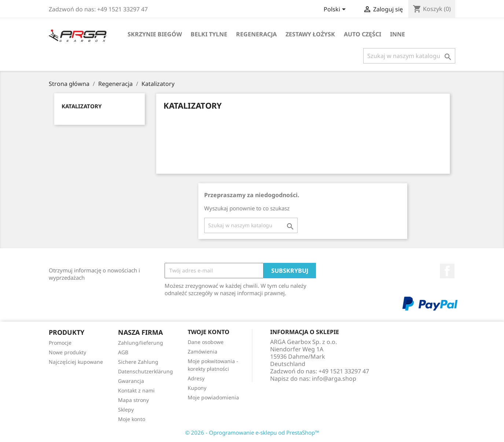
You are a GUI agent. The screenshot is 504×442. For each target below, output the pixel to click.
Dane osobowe (206, 341)
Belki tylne (209, 34)
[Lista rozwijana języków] (336, 10)
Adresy (196, 378)
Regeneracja (256, 34)
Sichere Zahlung (138, 361)
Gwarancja (131, 380)
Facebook (447, 271)
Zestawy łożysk (310, 34)
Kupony (197, 387)
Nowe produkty (67, 352)
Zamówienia (202, 351)
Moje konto (131, 419)
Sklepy (126, 409)
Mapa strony (133, 399)
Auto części (362, 34)
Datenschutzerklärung (145, 371)
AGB (123, 352)
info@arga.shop (334, 378)
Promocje (60, 342)
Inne (397, 34)
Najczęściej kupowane (76, 361)
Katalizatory (82, 106)
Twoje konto (208, 332)
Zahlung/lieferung (140, 342)
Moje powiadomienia (213, 397)
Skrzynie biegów (155, 34)
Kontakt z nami (136, 390)
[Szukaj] (409, 56)
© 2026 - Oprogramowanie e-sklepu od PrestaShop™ (252, 432)
